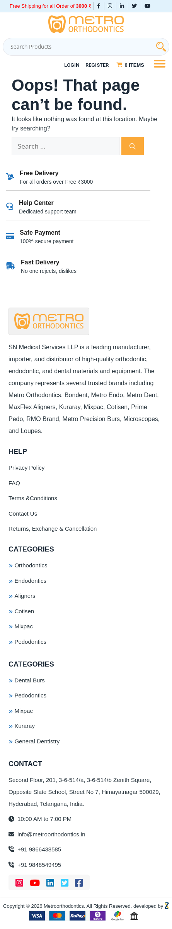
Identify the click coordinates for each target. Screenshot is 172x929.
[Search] (132, 146)
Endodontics (30, 580)
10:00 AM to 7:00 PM (40, 819)
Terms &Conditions (33, 498)
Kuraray (24, 726)
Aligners (24, 595)
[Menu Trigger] (159, 63)
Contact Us (23, 513)
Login (72, 65)
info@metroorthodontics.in (47, 834)
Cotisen (24, 611)
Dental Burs (29, 680)
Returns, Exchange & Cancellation (53, 528)
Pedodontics (30, 641)
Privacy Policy (26, 467)
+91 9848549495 (35, 864)
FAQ (14, 483)
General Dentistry (37, 741)
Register (97, 65)
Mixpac (23, 626)
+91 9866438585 (35, 849)
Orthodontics (30, 565)
